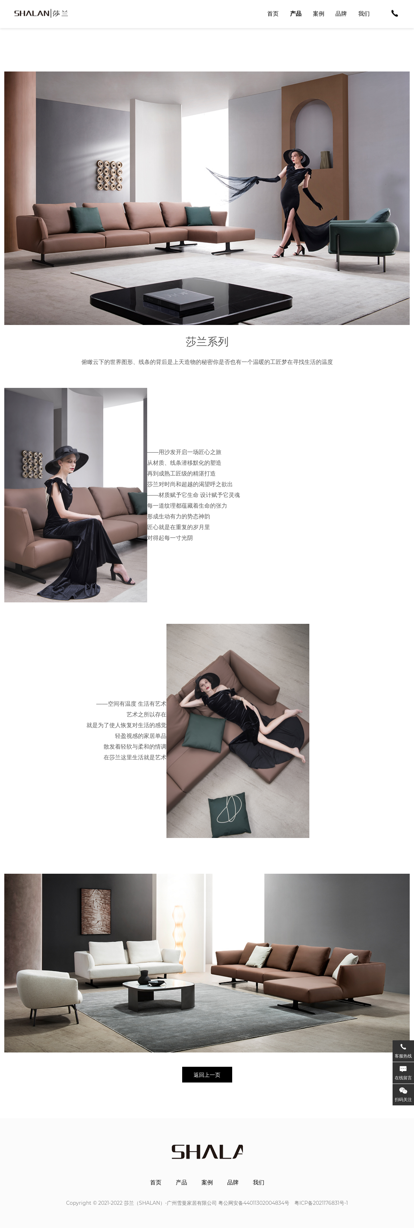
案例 (207, 1182)
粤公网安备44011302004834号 (253, 1203)
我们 (258, 1182)
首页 (155, 1182)
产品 (181, 1182)
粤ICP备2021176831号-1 (321, 1203)
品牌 (233, 1182)
